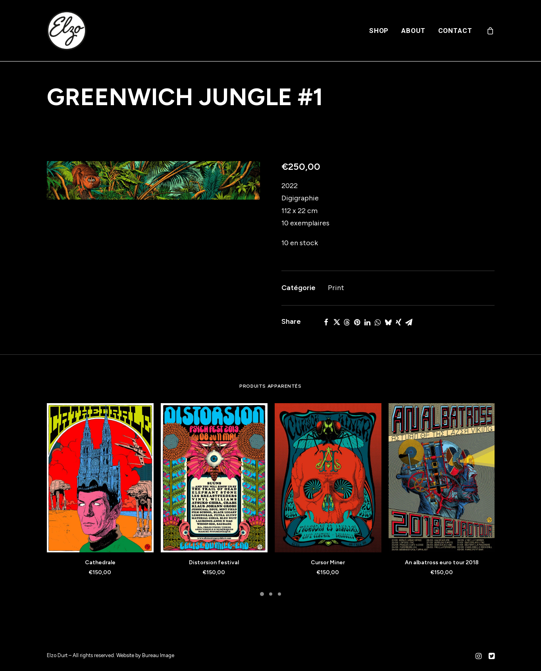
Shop (379, 31)
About (413, 31)
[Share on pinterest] (357, 322)
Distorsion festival (214, 562)
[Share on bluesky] (388, 322)
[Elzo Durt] (67, 30)
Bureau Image (158, 655)
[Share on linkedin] (367, 322)
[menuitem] (379, 30)
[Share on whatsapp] (378, 322)
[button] (153, 180)
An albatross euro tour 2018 (442, 562)
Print (336, 287)
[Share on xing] (398, 322)
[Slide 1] (262, 594)
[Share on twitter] (336, 322)
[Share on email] (409, 322)
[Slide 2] (270, 594)
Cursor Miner (328, 562)
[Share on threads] (347, 322)
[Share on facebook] (326, 322)
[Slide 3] (279, 594)
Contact (455, 31)
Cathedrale (100, 562)
